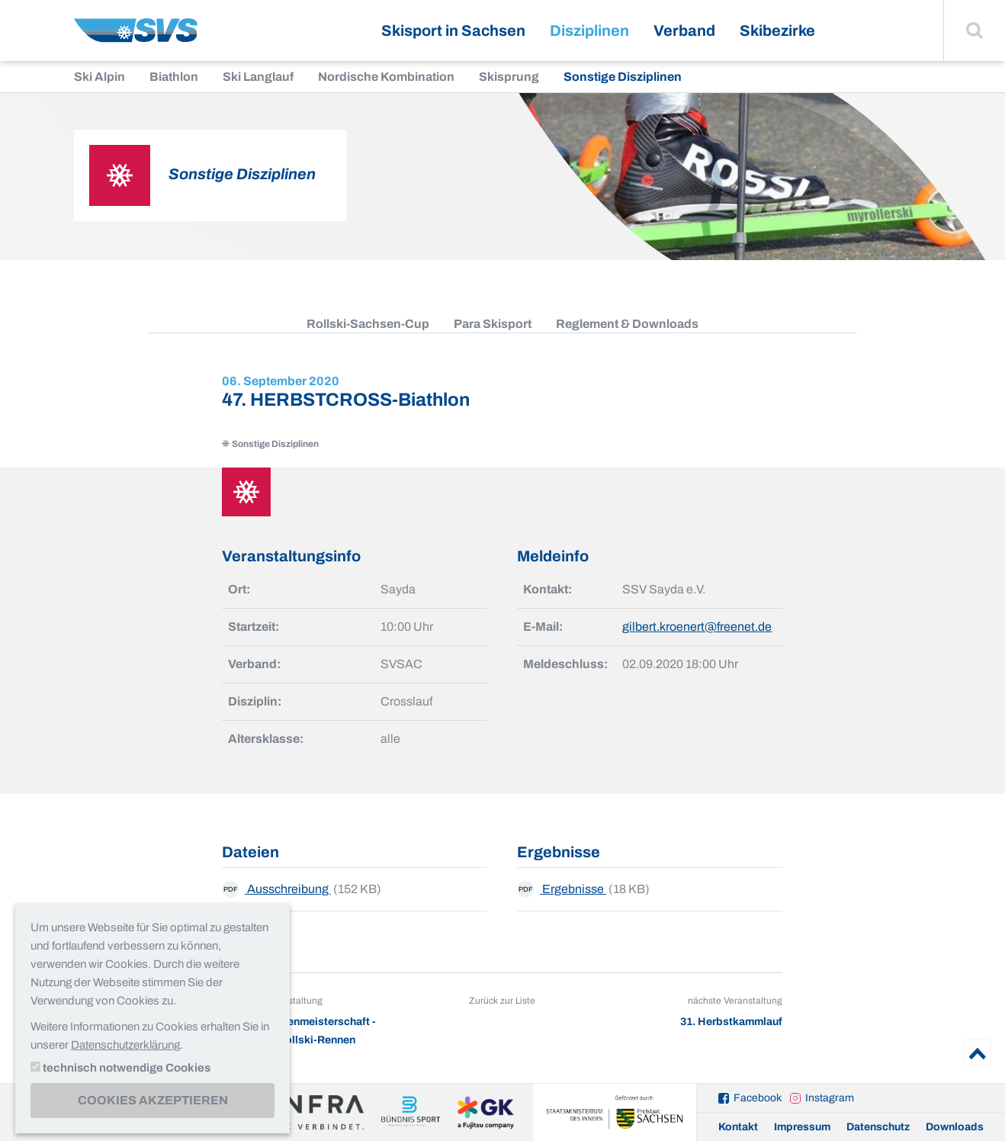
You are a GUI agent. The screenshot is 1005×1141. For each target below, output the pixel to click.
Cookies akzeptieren (153, 1100)
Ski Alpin (99, 76)
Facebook (758, 1098)
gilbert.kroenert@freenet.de (697, 626)
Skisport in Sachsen (453, 30)
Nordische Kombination (386, 76)
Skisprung (509, 76)
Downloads (955, 1127)
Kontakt (738, 1127)
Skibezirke (777, 30)
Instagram (829, 1098)
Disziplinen (589, 30)
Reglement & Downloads (627, 323)
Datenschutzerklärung (125, 1045)
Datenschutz (878, 1127)
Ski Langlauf (258, 76)
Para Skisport (492, 323)
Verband (684, 30)
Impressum (802, 1127)
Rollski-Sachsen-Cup (368, 323)
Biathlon (173, 76)
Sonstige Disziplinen (623, 76)
